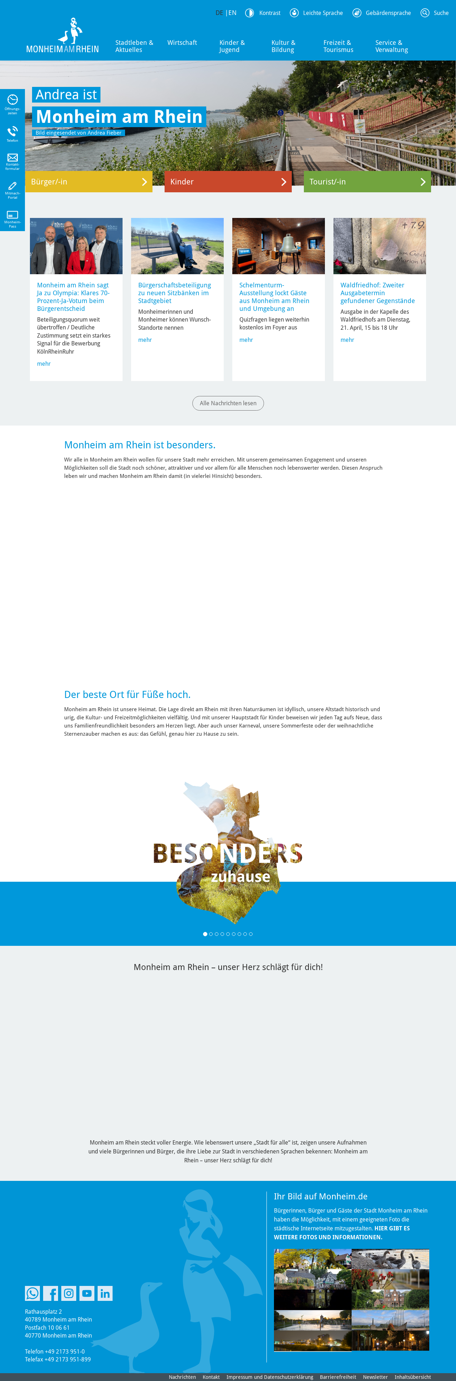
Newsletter (375, 1377)
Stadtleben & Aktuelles (134, 46)
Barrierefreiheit (338, 1377)
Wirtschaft (182, 42)
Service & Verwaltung (391, 46)
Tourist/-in (328, 181)
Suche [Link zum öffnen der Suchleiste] (441, 13)
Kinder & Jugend (232, 46)
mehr (44, 363)
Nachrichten (182, 1377)
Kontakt (211, 1377)
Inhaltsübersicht (413, 1377)
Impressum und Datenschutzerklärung (270, 1377)
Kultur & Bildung (283, 46)
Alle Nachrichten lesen (228, 403)
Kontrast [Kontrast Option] (269, 13)
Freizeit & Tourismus (338, 46)
